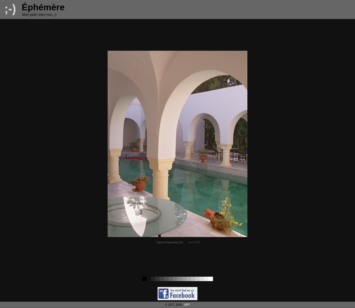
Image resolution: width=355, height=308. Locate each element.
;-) (10, 8)
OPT (187, 304)
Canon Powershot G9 (169, 242)
